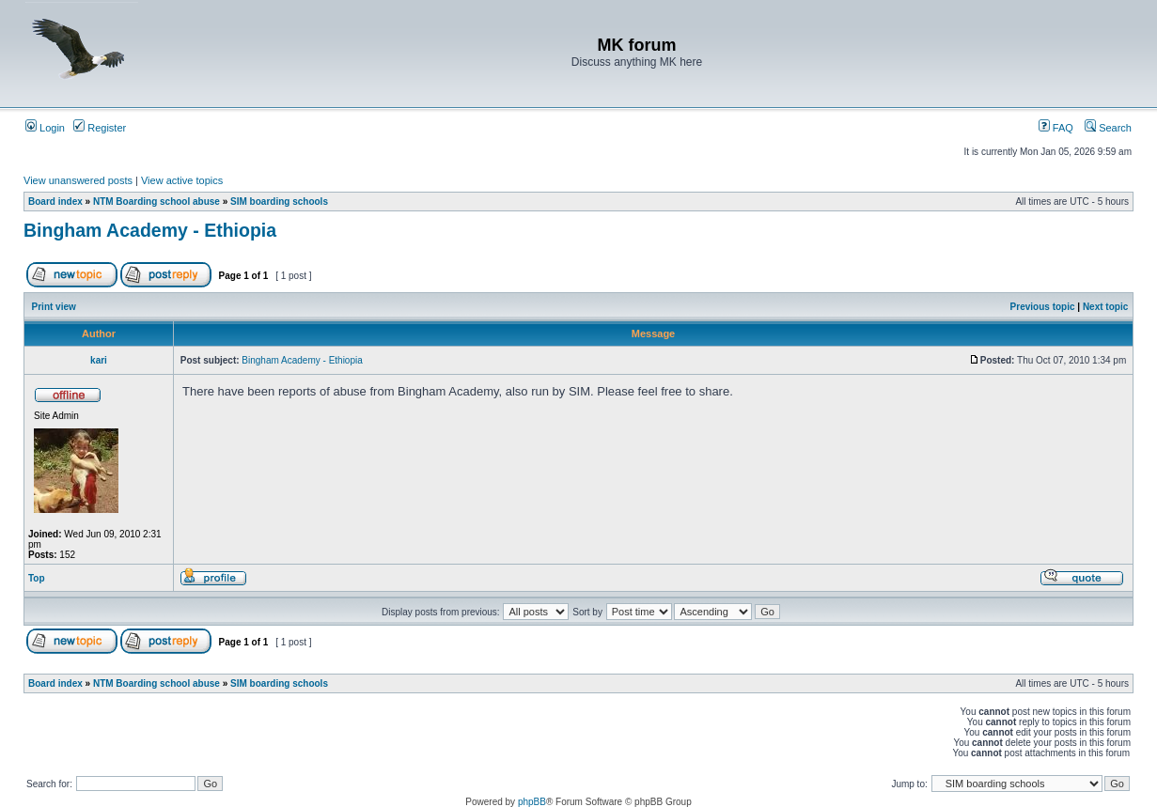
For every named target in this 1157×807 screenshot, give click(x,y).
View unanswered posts (78, 180)
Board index (55, 201)
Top (36, 578)
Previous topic (1042, 307)
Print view (54, 307)
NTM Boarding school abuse (156, 201)
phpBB (532, 802)
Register (99, 127)
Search (1108, 127)
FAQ (1056, 127)
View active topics (182, 180)
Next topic (1105, 307)
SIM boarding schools (279, 201)
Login (45, 127)
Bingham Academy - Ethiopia (149, 230)
